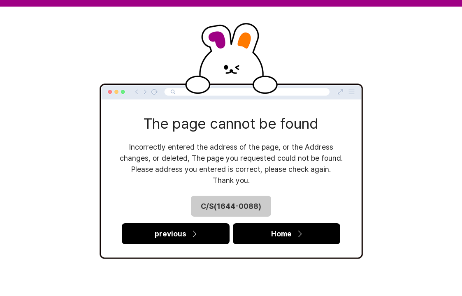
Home (286, 233)
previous (176, 233)
